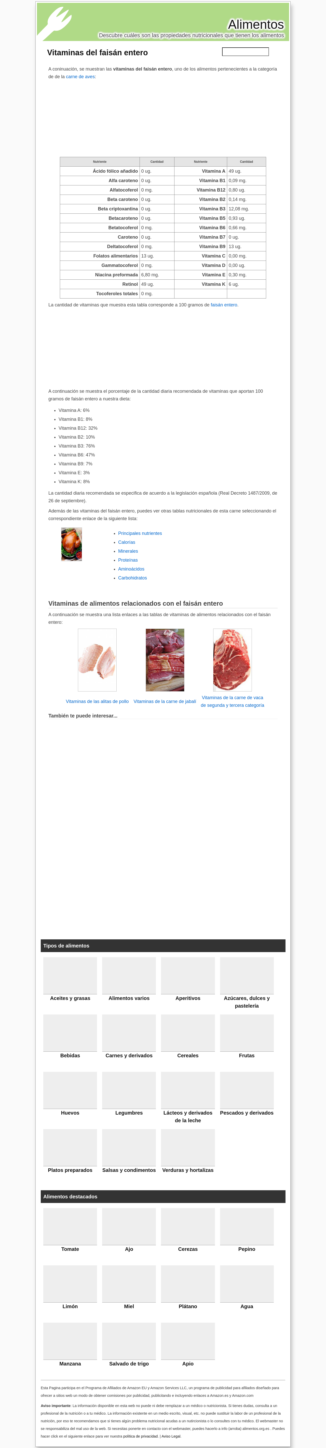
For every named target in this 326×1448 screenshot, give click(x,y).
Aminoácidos (131, 569)
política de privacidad (140, 1436)
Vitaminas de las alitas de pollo (97, 701)
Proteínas (128, 560)
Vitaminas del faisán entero (97, 52)
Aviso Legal (170, 1436)
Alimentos (256, 24)
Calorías (126, 542)
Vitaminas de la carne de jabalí (165, 701)
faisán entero (224, 304)
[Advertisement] (163, 118)
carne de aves (80, 76)
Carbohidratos (132, 577)
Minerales (128, 551)
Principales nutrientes (140, 533)
